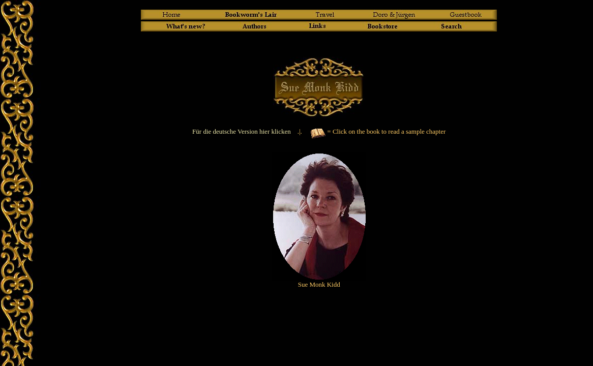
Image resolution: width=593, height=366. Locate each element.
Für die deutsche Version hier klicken (241, 131)
